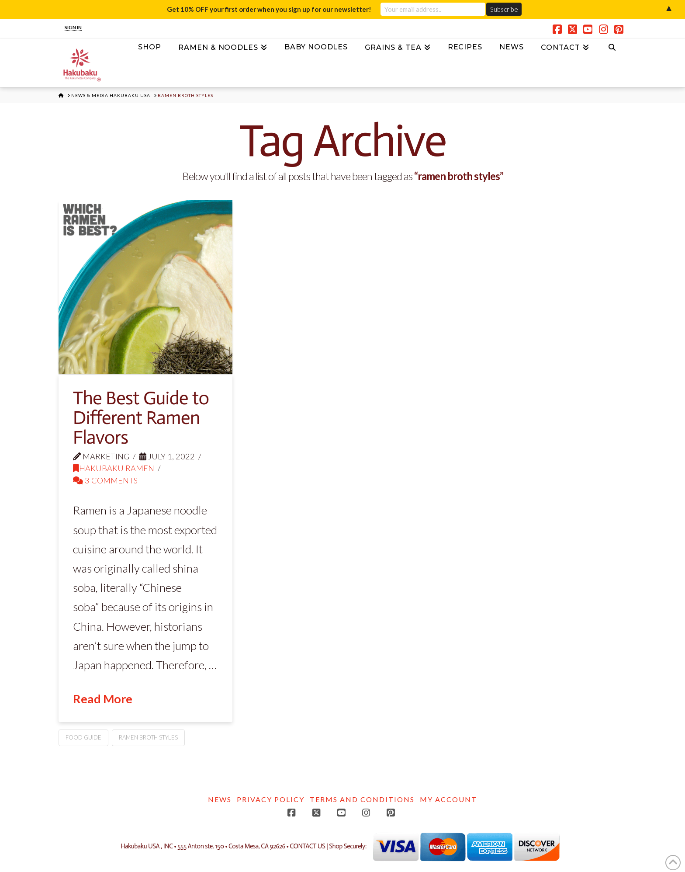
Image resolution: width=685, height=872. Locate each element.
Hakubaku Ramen (113, 468)
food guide (83, 737)
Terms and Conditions (362, 799)
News (220, 799)
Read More (102, 698)
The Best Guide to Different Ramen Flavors (141, 417)
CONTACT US (307, 847)
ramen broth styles (148, 737)
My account (448, 799)
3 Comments (105, 480)
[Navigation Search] (612, 50)
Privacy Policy (270, 799)
